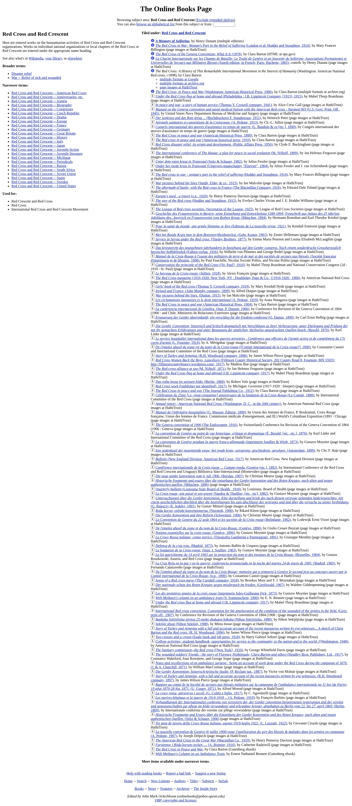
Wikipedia (36, 58)
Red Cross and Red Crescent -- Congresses (42, 109)
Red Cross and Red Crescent (184, 33)
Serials (223, 781)
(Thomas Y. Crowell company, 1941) (213, 105)
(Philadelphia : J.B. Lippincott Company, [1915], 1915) (228, 96)
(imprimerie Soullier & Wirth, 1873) (226, 442)
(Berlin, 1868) (190, 382)
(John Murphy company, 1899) (192, 291)
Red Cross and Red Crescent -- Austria (39, 101)
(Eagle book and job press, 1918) (197, 637)
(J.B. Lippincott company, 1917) (212, 373)
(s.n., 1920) (181, 196)
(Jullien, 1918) (187, 273)
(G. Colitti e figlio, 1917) (198, 693)
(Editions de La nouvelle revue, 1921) (220, 226)
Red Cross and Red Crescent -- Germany (40, 129)
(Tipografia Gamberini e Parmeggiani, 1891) (216, 537)
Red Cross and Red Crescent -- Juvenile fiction (45, 149)
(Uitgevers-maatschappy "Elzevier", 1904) (211, 166)
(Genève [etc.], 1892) (216, 467)
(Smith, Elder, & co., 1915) (196, 183)
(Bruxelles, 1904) (237, 555)
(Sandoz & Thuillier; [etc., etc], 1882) (211, 493)
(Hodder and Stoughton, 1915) (195, 200)
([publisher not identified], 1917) (190, 386)
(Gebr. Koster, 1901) (211, 235)
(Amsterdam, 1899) (235, 450)
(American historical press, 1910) (202, 140)
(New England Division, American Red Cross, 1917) (199, 459)
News (152, 788)
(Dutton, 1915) (187, 295)
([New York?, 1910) (199, 650)
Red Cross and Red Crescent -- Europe (39, 121)
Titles (194, 781)
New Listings (160, 781)
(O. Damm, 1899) (224, 317)
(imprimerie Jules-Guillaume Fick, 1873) (216, 593)
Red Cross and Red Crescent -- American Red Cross (48, 93)
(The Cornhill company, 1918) (197, 580)
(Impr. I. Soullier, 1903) (195, 550)
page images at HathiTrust (178, 87)
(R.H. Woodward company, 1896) (201, 355)
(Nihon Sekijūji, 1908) (181, 624)
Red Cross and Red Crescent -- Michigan (40, 158)
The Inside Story (206, 788)
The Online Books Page (176, 9)
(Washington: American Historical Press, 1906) (213, 92)
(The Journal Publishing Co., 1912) (204, 391)
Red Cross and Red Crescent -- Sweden (39, 182)
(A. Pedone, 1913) (206, 122)
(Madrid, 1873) (184, 546)
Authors (180, 781)
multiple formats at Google (179, 79)
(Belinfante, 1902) (223, 520)
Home (128, 781)
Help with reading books (144, 773)
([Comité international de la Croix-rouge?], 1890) (232, 347)
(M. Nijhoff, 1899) (226, 153)
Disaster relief (21, 73)
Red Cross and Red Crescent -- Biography (41, 105)
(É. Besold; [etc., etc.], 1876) (231, 433)
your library (53, 58)
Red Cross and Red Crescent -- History (39, 137)
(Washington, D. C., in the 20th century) (218, 404)
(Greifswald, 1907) (219, 585)
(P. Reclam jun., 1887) (208, 671)
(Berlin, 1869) (248, 706)
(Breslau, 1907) (199, 476)
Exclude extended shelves (215, 20)
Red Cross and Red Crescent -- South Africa (43, 170)
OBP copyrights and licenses (175, 800)
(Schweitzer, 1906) (198, 515)
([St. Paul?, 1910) (200, 265)
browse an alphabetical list (155, 24)
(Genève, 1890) (208, 528)
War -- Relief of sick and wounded (36, 78)
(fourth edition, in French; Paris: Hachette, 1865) (249, 60)
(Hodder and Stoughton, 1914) (221, 174)
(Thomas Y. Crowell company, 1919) (202, 286)
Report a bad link (178, 773)
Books (139, 788)
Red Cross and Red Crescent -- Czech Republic (45, 113)
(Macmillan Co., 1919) (202, 740)
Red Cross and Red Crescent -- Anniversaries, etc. (47, 97)
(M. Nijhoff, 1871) (190, 369)
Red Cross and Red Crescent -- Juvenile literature (47, 153)
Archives (182, 788)
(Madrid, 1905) (245, 563)
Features (166, 788)
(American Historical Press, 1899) (203, 135)
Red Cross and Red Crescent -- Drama (38, 117)
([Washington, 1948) (251, 641)
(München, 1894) (245, 216)
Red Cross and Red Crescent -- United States (43, 186)
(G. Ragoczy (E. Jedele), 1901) (250, 502)
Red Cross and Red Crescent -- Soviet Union (43, 174)
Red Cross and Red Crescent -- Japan (38, 145)
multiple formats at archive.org (182, 83)
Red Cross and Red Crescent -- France (38, 125)
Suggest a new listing (210, 773)
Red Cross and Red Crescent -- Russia (38, 166)
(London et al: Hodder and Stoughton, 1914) (232, 45)
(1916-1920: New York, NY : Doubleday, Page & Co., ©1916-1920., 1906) (227, 278)
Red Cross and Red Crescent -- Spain (38, 178)
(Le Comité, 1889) (234, 395)
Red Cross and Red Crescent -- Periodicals (42, 162)
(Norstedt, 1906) (194, 511)
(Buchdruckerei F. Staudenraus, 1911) (208, 118)
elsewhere (75, 58)
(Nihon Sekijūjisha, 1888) (213, 619)
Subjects (208, 781)
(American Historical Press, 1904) (203, 304)
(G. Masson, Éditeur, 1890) (200, 412)
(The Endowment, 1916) (196, 425)
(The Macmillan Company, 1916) (218, 187)
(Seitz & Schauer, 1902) (198, 161)
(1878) (198, 54)
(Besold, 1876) (249, 328)
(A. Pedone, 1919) (206, 300)
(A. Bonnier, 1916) (195, 745)
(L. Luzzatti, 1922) (221, 723)
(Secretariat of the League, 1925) (204, 209)
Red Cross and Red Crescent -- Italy (37, 141)
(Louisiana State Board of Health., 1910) (198, 489)
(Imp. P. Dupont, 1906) (202, 309)
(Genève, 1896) (195, 533)
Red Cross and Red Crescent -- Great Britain (43, 133)
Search (142, 781)
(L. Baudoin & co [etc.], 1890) (225, 127)
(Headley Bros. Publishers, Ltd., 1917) (249, 654)
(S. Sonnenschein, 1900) (207, 598)
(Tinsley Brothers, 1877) (200, 239)
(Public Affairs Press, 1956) (214, 144)
